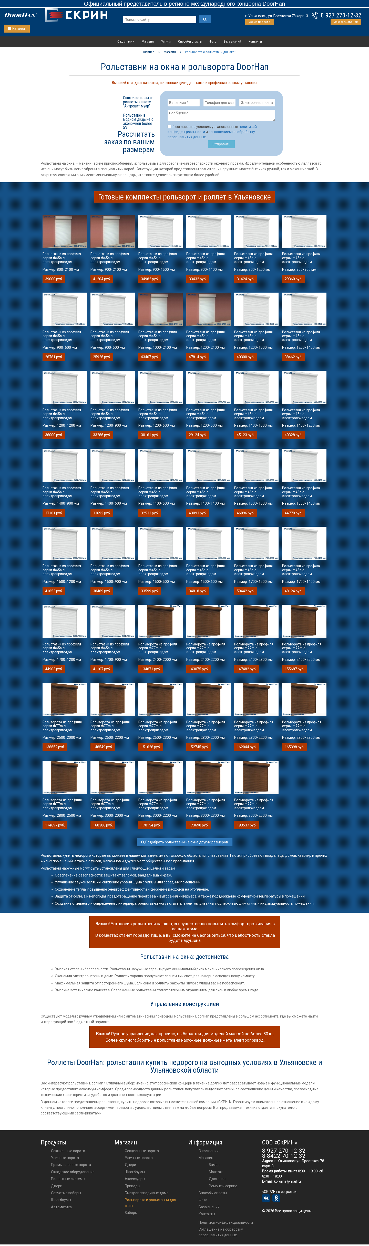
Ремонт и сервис (223, 1187)
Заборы (131, 1214)
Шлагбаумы (61, 1201)
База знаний (232, 41)
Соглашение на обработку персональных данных (221, 1234)
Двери (56, 1187)
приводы (132, 1187)
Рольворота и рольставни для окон (150, 1204)
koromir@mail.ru (287, 1183)
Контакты (255, 41)
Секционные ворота (68, 1152)
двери (130, 1166)
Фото (212, 41)
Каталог (16, 28)
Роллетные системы (68, 1180)
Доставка (217, 1180)
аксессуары (135, 1180)
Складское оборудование (73, 1173)
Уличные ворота (65, 1159)
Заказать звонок (346, 22)
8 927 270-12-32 (341, 15)
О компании (125, 41)
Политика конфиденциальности (226, 1224)
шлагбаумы (135, 1173)
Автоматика (61, 1209)
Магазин (148, 41)
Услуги (166, 41)
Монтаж (216, 1173)
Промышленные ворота (71, 1166)
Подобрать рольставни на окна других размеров (184, 844)
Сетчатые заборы (66, 1194)
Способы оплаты (190, 41)
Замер (214, 1166)
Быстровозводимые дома (147, 1194)
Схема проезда (259, 22)
